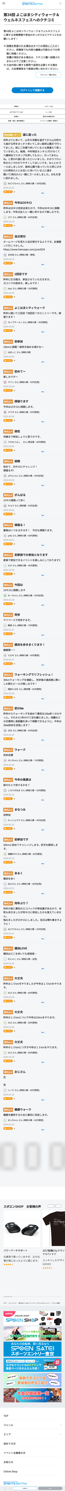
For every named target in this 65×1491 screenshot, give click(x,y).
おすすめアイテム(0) (16, 112)
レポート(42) (49, 106)
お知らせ (8, 1462)
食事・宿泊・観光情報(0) (16, 121)
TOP (5, 1303)
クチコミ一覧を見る (48, 74)
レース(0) (49, 112)
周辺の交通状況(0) (49, 116)
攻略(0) (16, 106)
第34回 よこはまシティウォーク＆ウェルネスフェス (34, 1303)
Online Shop (10, 1471)
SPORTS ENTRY (32, 3)
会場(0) (16, 116)
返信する (46, 192)
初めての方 (10, 1443)
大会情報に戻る (25, 1487)
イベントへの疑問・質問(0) (49, 121)
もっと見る (54, 1206)
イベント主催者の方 (14, 1453)
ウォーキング (12, 1303)
